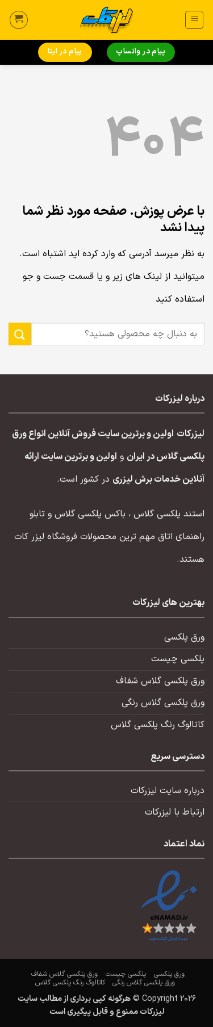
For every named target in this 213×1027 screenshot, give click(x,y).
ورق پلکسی (184, 637)
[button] (194, 20)
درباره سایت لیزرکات (167, 791)
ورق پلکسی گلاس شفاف (160, 681)
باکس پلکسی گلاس (90, 514)
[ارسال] (20, 334)
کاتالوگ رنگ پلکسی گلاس (157, 725)
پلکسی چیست (177, 659)
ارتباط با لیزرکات (174, 812)
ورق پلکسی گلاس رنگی (163, 702)
